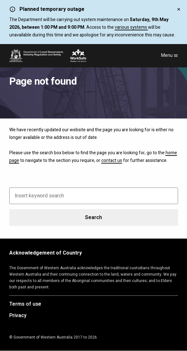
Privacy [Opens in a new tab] (18, 316)
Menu (169, 55)
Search (93, 217)
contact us (111, 160)
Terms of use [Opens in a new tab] (25, 304)
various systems (131, 27)
